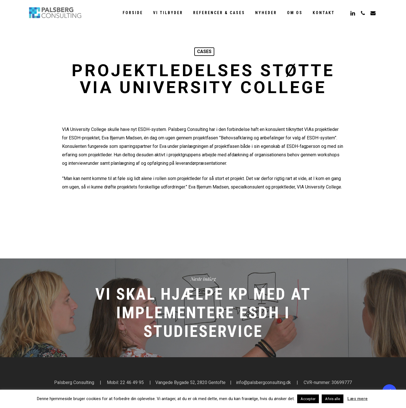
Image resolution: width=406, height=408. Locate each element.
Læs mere (357, 398)
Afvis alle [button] (332, 399)
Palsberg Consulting (74, 382)
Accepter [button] (308, 399)
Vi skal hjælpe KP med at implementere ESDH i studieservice (203, 307)
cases (204, 51)
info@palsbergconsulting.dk (263, 382)
